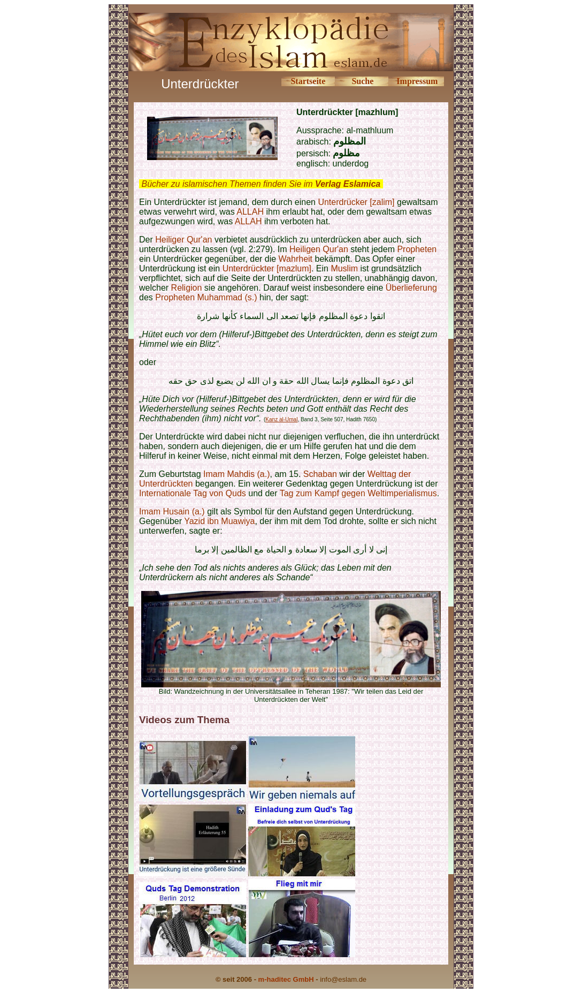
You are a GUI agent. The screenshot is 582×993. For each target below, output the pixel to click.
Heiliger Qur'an (183, 239)
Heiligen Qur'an (318, 249)
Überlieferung (411, 287)
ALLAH (250, 211)
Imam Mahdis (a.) (236, 474)
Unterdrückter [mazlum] (267, 268)
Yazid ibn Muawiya (219, 521)
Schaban (321, 474)
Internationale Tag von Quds (192, 493)
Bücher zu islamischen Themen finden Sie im (260, 183)
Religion (186, 287)
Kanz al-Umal (281, 419)
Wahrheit (295, 258)
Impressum (417, 81)
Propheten (416, 249)
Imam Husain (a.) (172, 511)
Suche (362, 81)
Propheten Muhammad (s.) (206, 297)
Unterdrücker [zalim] (356, 202)
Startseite (307, 81)
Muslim (344, 268)
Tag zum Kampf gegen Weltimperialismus (358, 493)
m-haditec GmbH (286, 979)
